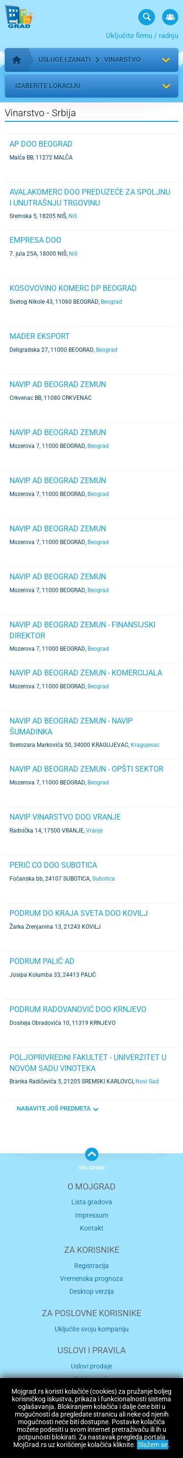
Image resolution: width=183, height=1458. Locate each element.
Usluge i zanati (65, 59)
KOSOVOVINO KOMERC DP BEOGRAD (73, 288)
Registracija (91, 1266)
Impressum (91, 1215)
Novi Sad (147, 1081)
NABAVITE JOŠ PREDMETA (54, 1108)
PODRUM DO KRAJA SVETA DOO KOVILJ (79, 913)
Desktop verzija (91, 1291)
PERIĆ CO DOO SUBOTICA (53, 865)
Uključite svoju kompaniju (92, 1329)
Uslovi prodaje (91, 1366)
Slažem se (152, 1444)
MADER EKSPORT (40, 336)
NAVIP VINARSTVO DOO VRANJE (65, 817)
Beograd (111, 301)
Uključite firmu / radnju (142, 35)
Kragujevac (145, 745)
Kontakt (92, 1228)
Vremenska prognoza (91, 1278)
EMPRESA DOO (35, 240)
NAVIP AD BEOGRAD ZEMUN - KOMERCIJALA (86, 672)
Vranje (94, 830)
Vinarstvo (122, 59)
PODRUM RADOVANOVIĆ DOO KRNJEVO (78, 1009)
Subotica (103, 878)
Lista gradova (91, 1202)
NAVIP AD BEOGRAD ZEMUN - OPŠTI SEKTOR (87, 769)
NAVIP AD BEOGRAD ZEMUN (58, 384)
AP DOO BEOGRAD (41, 144)
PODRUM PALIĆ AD (42, 961)
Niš (72, 216)
